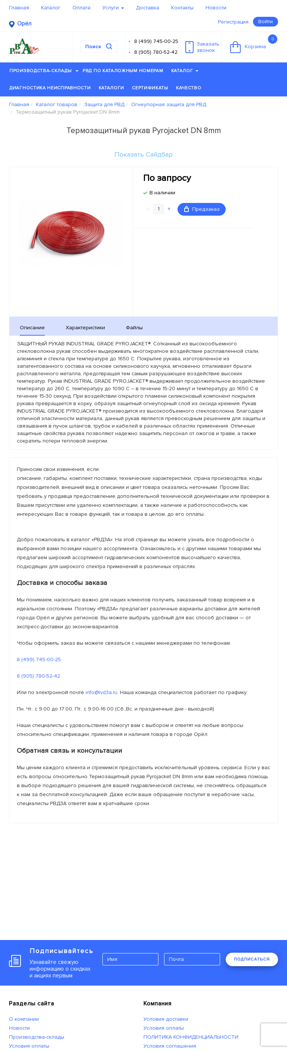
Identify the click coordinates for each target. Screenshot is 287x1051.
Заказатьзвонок (202, 47)
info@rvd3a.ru (101, 692)
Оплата (81, 7)
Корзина (253, 43)
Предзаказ (202, 209)
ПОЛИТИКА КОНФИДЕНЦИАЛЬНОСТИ (191, 1037)
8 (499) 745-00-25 (156, 41)
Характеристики (85, 327)
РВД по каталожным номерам (123, 71)
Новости (216, 7)
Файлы (134, 327)
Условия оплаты (29, 1046)
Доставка (147, 7)
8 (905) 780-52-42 (156, 52)
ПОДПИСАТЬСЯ (252, 959)
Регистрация (233, 22)
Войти (265, 21)
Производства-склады (43, 71)
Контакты (182, 7)
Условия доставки (166, 1019)
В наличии (162, 192)
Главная (19, 7)
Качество (188, 88)
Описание (32, 327)
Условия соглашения (170, 1046)
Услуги (113, 7)
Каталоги (111, 88)
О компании (24, 1019)
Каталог (51, 7)
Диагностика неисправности (50, 88)
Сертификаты (150, 88)
